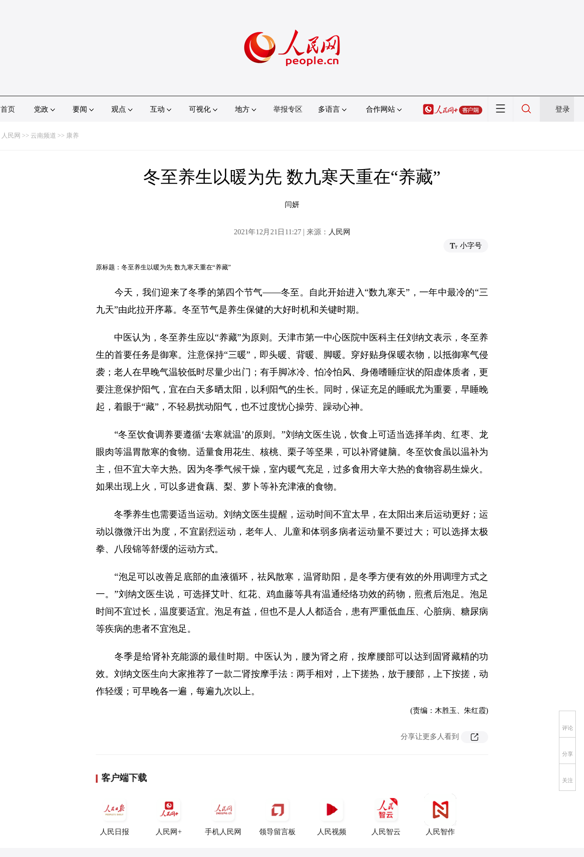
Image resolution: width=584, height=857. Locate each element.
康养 (72, 135)
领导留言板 (277, 815)
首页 (7, 109)
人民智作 (440, 815)
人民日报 (114, 815)
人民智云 (386, 815)
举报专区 (287, 109)
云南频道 (43, 135)
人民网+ (169, 815)
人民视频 (332, 815)
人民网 (11, 135)
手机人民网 (223, 815)
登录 (562, 109)
